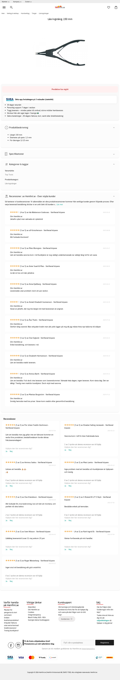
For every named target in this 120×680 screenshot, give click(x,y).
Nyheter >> (5, 2)
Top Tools (9, 174)
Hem (3, 13)
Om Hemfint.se (33, 610)
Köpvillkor (32, 607)
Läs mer (60, 204)
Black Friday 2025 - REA (37, 617)
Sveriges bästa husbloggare (38, 620)
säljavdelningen (103, 620)
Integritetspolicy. (88, 648)
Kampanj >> (17, 2)
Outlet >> (28, 2)
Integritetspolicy (34, 615)
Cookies (31, 612)
